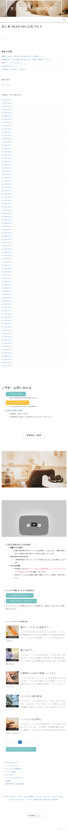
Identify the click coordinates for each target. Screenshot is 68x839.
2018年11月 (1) (7, 275)
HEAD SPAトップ (12, 763)
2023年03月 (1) (7, 132)
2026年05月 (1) (7, 103)
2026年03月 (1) (7, 106)
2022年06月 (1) (7, 145)
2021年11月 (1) (7, 168)
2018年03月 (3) (7, 301)
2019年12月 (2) (7, 242)
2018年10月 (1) (7, 278)
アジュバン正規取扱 (13, 769)
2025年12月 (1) (7, 109)
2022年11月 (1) (7, 135)
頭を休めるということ (9, 66)
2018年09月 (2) (7, 281)
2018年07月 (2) (7, 288)
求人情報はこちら (34, 815)
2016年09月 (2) (7, 343)
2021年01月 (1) (7, 200)
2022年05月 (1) (7, 148)
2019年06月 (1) (7, 259)
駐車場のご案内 (34, 435)
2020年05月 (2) (7, 226)
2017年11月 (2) (7, 311)
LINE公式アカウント (17, 402)
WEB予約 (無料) (16, 394)
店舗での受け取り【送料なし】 (21, 601)
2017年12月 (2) (7, 307)
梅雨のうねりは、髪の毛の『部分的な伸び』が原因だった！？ (23, 56)
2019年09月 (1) (7, 252)
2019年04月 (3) (7, 265)
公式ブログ (20, 799)
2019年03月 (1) (7, 268)
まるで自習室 (28, 796)
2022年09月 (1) (7, 139)
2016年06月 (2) (7, 353)
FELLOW (38, 796)
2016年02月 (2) (7, 359)
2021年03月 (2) (7, 194)
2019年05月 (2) (7, 262)
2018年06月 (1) (7, 291)
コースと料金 (11, 772)
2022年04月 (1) (7, 152)
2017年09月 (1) (7, 317)
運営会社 (55, 799)
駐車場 (8, 781)
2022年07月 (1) (7, 142)
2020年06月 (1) (7, 223)
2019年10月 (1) (7, 249)
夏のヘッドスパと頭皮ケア (35, 627)
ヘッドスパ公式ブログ (14, 778)
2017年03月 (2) (7, 327)
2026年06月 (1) (7, 100)
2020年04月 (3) (7, 229)
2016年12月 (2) (7, 333)
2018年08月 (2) (7, 285)
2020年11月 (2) (7, 207)
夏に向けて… (28, 650)
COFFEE (13, 796)
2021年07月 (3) (7, 181)
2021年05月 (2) (7, 187)
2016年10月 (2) (7, 340)
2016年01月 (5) (7, 362)
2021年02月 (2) (7, 197)
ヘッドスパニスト (12, 766)
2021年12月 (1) (7, 164)
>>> (31, 742)
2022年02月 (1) (7, 158)
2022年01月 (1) (7, 161)
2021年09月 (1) (7, 174)
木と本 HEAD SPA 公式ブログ (21, 749)
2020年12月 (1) (7, 203)
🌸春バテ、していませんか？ (12, 63)
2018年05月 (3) (7, 294)
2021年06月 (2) (7, 184)
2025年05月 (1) (7, 122)
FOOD (20, 796)
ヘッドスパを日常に (31, 719)
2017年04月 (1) (7, 323)
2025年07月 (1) (7, 119)
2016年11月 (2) (7, 336)
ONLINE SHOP (57, 796)
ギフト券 (9, 775)
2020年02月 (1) (7, 236)
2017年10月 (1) (7, 314)
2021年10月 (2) (7, 171)
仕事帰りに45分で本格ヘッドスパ (38, 673)
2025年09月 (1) (7, 116)
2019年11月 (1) (7, 246)
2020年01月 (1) (7, 239)
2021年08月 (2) (7, 177)
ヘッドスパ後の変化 (31, 696)
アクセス (29, 799)
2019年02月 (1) (7, 272)
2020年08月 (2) (7, 216)
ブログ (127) (6, 84)
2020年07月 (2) (7, 220)
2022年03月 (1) (7, 155)
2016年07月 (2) (7, 349)
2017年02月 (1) (7, 330)
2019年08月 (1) (7, 255)
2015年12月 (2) (7, 366)
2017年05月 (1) (7, 320)
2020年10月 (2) (7, 210)
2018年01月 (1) (7, 304)
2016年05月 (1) (7, 356)
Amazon (12, 799)
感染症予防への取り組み (15, 784)
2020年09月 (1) (7, 213)
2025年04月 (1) (7, 126)
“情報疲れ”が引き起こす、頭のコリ (14, 69)
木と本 (6, 796)
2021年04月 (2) (7, 190)
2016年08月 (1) (7, 346)
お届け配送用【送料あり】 (20, 595)
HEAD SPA (47, 796)
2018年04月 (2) (7, 298)
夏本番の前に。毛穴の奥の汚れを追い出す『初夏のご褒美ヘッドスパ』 (26, 59)
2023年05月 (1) (7, 129)
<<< (4, 38)
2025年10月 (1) (7, 113)
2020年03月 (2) (7, 233)
